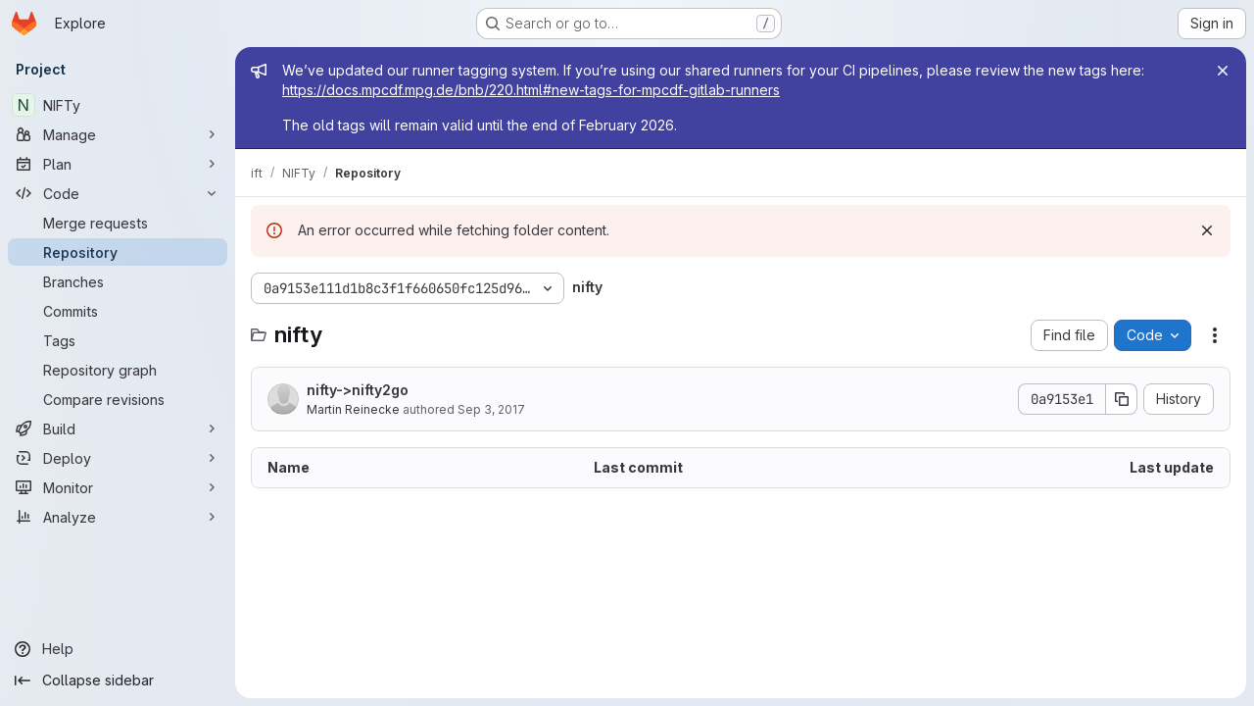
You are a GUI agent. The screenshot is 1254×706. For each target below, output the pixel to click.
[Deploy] (117, 458)
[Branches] (117, 281)
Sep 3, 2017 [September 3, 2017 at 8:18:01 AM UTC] (491, 409)
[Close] (1222, 70)
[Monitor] (117, 487)
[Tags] (117, 340)
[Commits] (117, 311)
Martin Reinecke (353, 409)
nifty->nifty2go (358, 389)
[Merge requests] (117, 222)
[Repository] (117, 252)
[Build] (117, 428)
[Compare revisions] (117, 399)
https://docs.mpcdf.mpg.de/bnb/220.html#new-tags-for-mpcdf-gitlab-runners (531, 89)
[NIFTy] (117, 105)
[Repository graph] (117, 369)
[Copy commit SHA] (1121, 399)
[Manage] (117, 134)
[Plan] (117, 163)
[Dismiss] (1207, 230)
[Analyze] (117, 516)
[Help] (117, 649)
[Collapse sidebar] (117, 680)
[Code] (117, 193)
